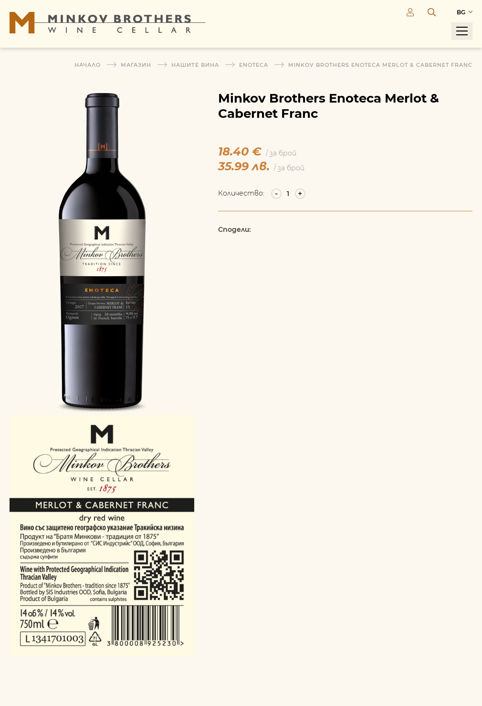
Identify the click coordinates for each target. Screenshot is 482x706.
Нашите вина (195, 65)
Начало (87, 65)
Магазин (136, 65)
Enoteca (253, 65)
